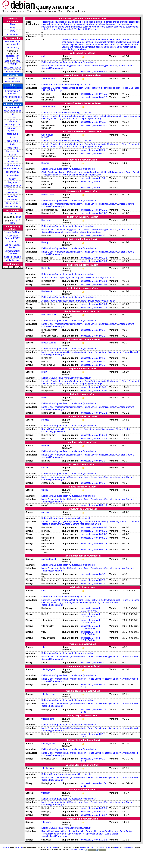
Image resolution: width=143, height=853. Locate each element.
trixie (12, 144)
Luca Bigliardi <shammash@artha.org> (82, 602)
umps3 (112, 44)
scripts (8, 61)
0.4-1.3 (103, 94)
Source (12, 213)
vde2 (64, 47)
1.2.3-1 (103, 840)
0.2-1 (102, 330)
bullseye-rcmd (12, 182)
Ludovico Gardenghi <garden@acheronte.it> (63, 116)
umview (119, 44)
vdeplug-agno (80, 47)
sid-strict (12, 118)
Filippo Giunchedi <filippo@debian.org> (84, 834)
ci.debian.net (12, 260)
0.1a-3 (103, 122)
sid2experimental (12, 111)
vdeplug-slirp (107, 47)
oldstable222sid (12, 203)
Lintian (12, 241)
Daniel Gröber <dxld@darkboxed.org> (83, 232)
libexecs (125, 39)
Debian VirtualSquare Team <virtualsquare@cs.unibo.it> (68, 62)
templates (15, 44)
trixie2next (12, 158)
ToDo (12, 223)
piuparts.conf (12, 56)
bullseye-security (12, 186)
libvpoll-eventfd (48, 343)
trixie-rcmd (12, 148)
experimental (12, 107)
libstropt (89, 42)
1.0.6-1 (103, 435)
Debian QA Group (12, 232)
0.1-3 (102, 358)
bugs (18, 217)
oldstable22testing (12, 206)
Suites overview (12, 81)
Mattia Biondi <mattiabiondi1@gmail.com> (61, 66)
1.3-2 (102, 178)
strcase (104, 44)
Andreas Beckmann (87, 847)
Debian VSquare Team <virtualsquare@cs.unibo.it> (66, 84)
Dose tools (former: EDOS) (12, 237)
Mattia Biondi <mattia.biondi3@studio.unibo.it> (63, 352)
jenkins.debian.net (12, 257)
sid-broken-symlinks (12, 129)
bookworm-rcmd (12, 165)
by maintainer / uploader (12, 92)
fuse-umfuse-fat (92, 39)
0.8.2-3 (103, 527)
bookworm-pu (12, 172)
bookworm (13, 161)
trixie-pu (12, 155)
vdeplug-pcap (94, 47)
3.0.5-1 (103, 505)
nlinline (79, 44)
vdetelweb (81, 49)
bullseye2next (12, 193)
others (116, 847)
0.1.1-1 (103, 281)
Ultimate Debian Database (12, 252)
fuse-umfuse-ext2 (75, 39)
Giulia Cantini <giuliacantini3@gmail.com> (61, 172)
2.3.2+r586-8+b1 (89, 611)
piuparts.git (128, 847)
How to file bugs (12, 41)
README (12, 64)
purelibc (87, 44)
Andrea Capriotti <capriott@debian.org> (82, 118)
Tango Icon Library (76, 849)
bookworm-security (12, 168)
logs (18, 61)
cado (64, 39)
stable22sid (12, 199)
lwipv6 (73, 44)
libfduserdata (68, 42)
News (12, 28)
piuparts (6, 847)
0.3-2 (102, 150)
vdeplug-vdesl (121, 47)
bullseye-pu (12, 189)
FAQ (12, 31)
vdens (70, 47)
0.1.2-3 (103, 210)
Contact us (12, 34)
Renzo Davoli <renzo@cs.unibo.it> (100, 66)
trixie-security (12, 151)
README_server (12, 68)
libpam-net (80, 42)
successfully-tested (90, 71)
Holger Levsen (104, 847)
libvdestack (109, 42)
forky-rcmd (12, 141)
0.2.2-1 (103, 413)
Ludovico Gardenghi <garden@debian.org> (62, 88)
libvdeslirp (99, 42)
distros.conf (12, 58)
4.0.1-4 (103, 808)
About (12, 24)
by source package (12, 97)
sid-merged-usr (12, 124)
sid (12, 114)
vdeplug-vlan (47, 768)
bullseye (12, 179)
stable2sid (12, 196)
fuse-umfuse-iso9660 (111, 39)
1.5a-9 (103, 387)
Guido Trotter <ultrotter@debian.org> (103, 88)
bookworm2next (12, 88)
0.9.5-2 (103, 71)
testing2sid (12, 134)
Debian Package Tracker (12, 246)
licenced (19, 847)
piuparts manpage (12, 71)
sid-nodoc (12, 121)
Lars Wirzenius (52, 847)
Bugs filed (12, 78)
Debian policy (12, 47)
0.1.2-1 (103, 258)
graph (16, 100)
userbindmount (131, 44)
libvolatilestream (124, 42)
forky (12, 137)
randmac (96, 44)
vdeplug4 (71, 49)
